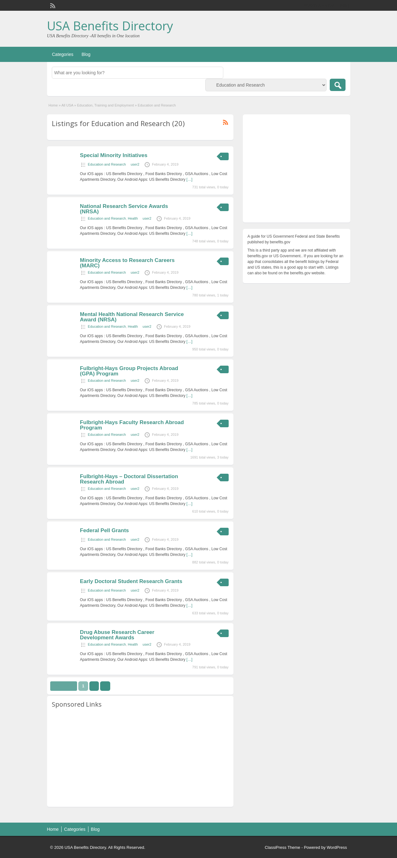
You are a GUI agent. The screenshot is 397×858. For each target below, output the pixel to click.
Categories (63, 54)
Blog (85, 54)
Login (342, 5)
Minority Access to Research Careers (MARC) (127, 263)
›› (105, 686)
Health (133, 218)
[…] (189, 179)
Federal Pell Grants (104, 530)
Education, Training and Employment (105, 105)
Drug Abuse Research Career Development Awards (117, 635)
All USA (67, 105)
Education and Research (107, 164)
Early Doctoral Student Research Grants (131, 581)
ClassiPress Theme (282, 847)
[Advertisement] (140, 758)
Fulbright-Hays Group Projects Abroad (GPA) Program (129, 371)
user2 (135, 164)
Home (53, 105)
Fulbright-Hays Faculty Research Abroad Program (132, 425)
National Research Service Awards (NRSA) (124, 209)
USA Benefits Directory (110, 25)
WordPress (337, 847)
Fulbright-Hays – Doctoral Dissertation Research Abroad (129, 479)
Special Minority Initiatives (113, 155)
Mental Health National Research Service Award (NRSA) (132, 317)
